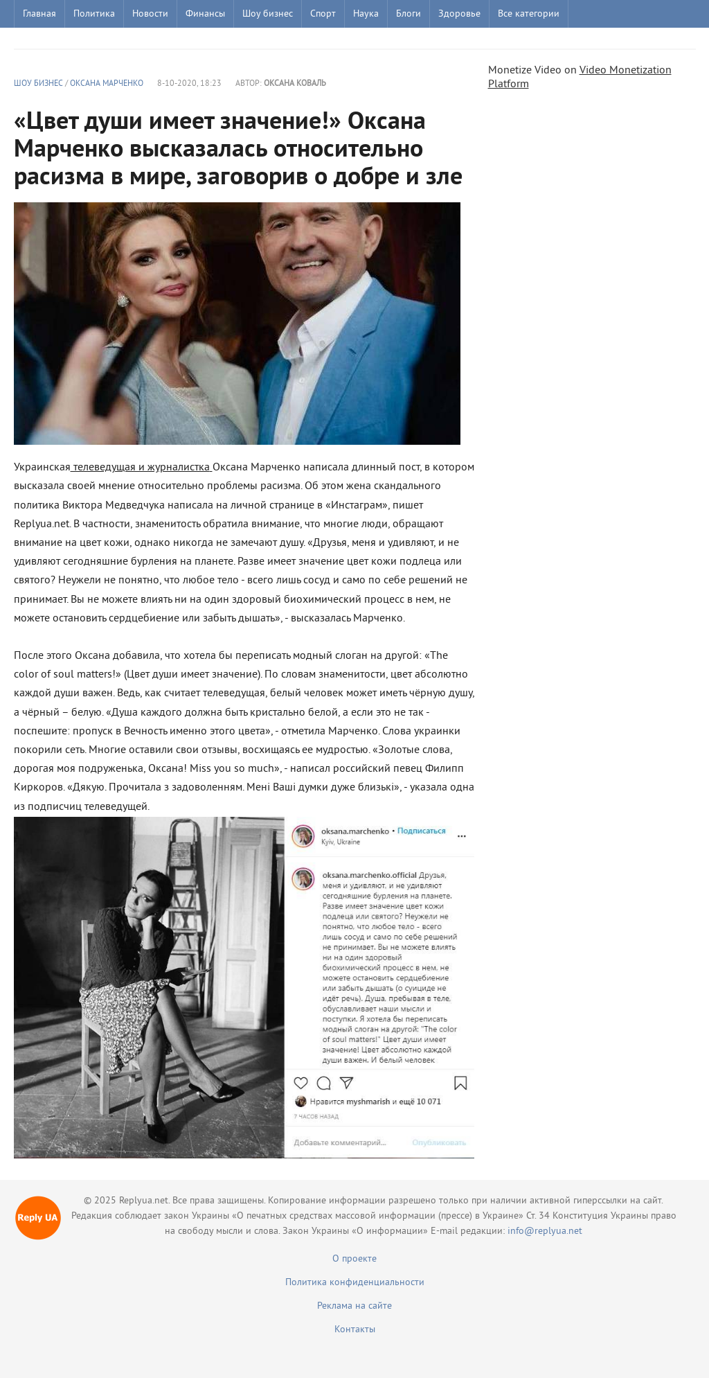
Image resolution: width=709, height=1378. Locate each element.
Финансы (205, 14)
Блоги (408, 14)
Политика (94, 14)
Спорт (323, 14)
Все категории (528, 14)
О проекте (354, 1259)
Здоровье (459, 14)
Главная (39, 14)
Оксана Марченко (106, 84)
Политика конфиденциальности (354, 1283)
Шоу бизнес (267, 14)
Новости (150, 14)
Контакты (354, 1330)
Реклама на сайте (354, 1306)
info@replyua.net (545, 1231)
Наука (366, 14)
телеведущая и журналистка (140, 468)
